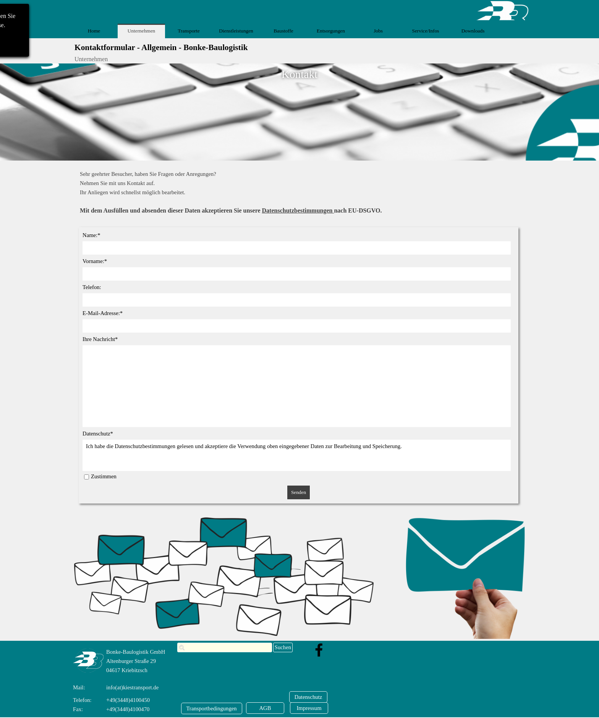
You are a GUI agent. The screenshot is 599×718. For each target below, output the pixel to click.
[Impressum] (309, 708)
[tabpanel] (302, 192)
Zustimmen (104, 476)
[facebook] (319, 650)
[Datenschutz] (308, 697)
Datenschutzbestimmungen (298, 210)
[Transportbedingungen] (211, 708)
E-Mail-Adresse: (103, 313)
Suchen (283, 647)
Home (94, 31)
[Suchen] (224, 647)
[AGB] (265, 708)
